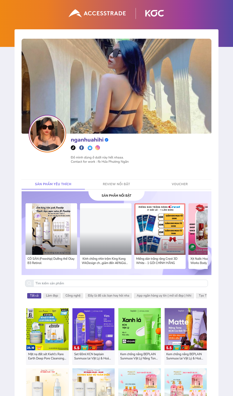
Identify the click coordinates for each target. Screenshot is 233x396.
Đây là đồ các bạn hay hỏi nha (108, 296)
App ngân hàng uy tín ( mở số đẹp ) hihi (164, 296)
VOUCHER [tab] (180, 184)
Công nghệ (72, 296)
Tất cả (34, 296)
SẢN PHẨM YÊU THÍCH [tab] (53, 184)
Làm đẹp (52, 296)
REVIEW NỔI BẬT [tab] (116, 184)
